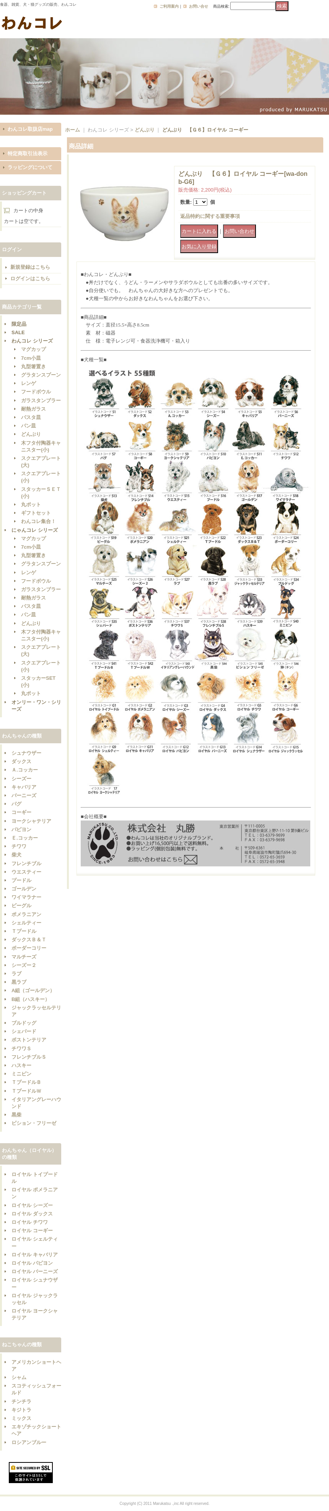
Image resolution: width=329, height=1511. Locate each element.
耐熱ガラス (33, 409)
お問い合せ (198, 6)
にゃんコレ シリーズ (34, 530)
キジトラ (21, 1410)
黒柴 (16, 1115)
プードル (21, 880)
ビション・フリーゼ (33, 1123)
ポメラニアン (26, 914)
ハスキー (21, 1065)
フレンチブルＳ (28, 1057)
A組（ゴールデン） (33, 990)
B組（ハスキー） (30, 999)
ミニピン (21, 1074)
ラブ (16, 973)
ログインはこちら (30, 278)
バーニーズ (23, 795)
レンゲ (28, 383)
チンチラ (21, 1401)
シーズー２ (23, 965)
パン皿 (28, 426)
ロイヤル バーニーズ (34, 1271)
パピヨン (21, 829)
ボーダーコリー (28, 948)
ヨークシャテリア (31, 821)
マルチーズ (23, 957)
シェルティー (26, 923)
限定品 (18, 324)
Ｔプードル (23, 931)
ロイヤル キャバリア (34, 1255)
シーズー (21, 778)
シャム (18, 1377)
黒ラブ (18, 982)
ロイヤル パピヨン (32, 1263)
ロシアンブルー (28, 1442)
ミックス (21, 1418)
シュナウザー (26, 753)
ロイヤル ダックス (32, 1214)
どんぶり (31, 434)
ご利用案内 (169, 6)
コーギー (21, 812)
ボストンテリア (28, 1040)
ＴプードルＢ (26, 1082)
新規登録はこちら (30, 267)
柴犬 (16, 855)
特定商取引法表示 (27, 153)
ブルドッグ (23, 1023)
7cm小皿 (31, 358)
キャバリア (23, 787)
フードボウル (36, 392)
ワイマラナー (26, 897)
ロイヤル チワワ (29, 1222)
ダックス (21, 761)
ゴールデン (23, 889)
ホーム (72, 130)
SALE (18, 332)
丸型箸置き (33, 366)
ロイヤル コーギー (32, 1230)
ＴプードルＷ (26, 1091)
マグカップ (33, 349)
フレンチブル (26, 863)
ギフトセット (36, 513)
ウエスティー (26, 872)
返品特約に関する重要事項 (210, 216)
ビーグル (21, 905)
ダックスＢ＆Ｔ (28, 939)
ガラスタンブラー (41, 400)
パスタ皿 (31, 417)
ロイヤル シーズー (32, 1205)
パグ (16, 804)
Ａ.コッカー (24, 770)
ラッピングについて (30, 167)
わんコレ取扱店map (30, 129)
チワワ (18, 846)
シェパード (23, 1031)
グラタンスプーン (41, 375)
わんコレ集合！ (38, 521)
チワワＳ (21, 1048)
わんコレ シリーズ (32, 341)
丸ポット (31, 504)
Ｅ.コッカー (24, 838)
